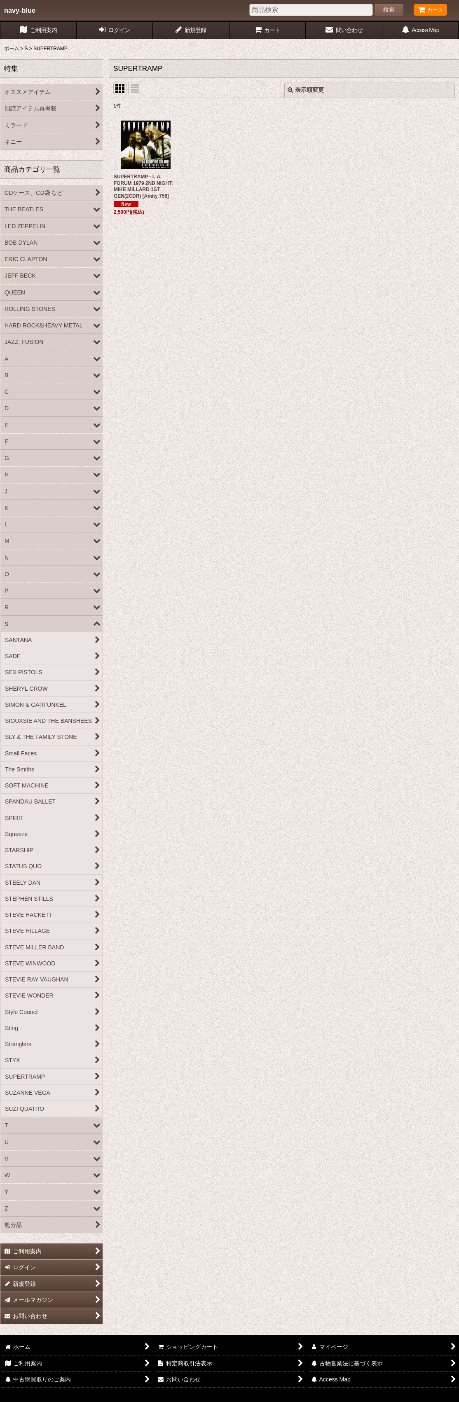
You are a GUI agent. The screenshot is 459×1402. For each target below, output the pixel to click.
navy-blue (19, 10)
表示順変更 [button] (306, 89)
